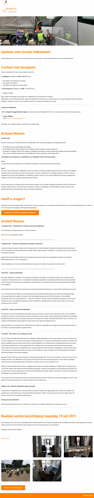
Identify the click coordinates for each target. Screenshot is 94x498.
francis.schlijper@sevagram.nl (16, 118)
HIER (5, 235)
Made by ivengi (88, 495)
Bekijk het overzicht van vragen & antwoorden (20, 212)
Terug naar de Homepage (13, 487)
